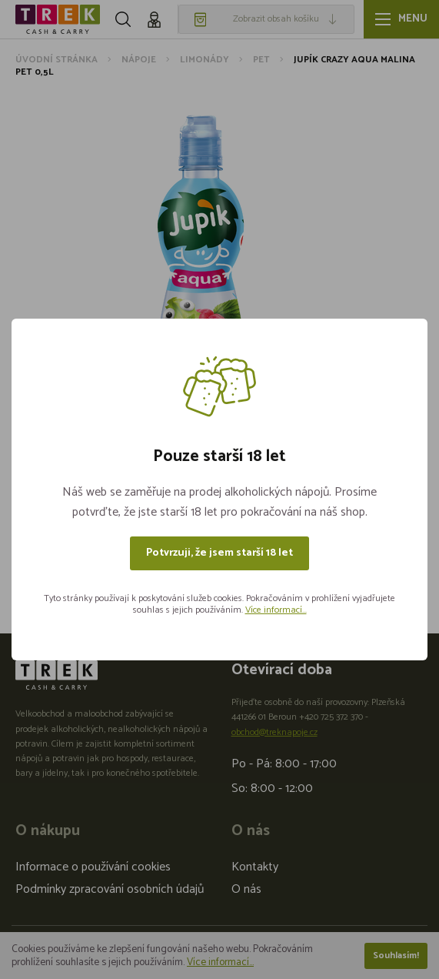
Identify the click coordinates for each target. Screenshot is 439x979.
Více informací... (276, 610)
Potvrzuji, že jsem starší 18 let (219, 553)
